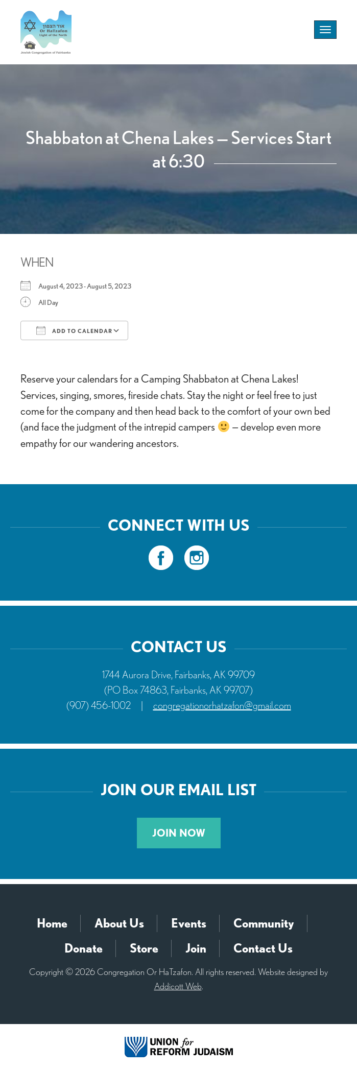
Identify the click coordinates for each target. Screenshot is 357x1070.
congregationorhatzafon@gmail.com (222, 705)
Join (195, 948)
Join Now (178, 833)
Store (144, 948)
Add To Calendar (74, 330)
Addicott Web (178, 986)
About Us (119, 923)
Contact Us (263, 948)
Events (188, 923)
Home (52, 923)
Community (263, 923)
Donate (83, 948)
